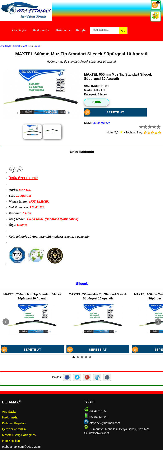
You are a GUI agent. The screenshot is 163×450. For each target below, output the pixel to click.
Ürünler (61, 30)
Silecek (16, 46)
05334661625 (101, 122)
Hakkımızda (41, 30)
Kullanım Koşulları (14, 423)
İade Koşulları (11, 440)
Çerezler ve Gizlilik (14, 429)
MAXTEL (27, 46)
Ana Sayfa (19, 30)
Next (158, 321)
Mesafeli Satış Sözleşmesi (19, 435)
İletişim (81, 30)
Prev (6, 321)
